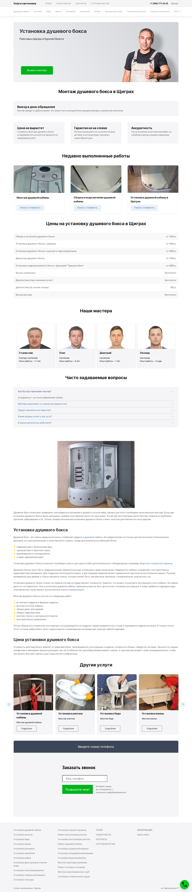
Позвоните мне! (77, 789)
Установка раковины (24, 848)
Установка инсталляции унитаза (74, 839)
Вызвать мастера (37, 70)
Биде (48, 11)
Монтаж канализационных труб (73, 872)
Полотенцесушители (136, 11)
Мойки (97, 11)
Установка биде (21, 839)
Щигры (174, 3)
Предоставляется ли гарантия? (34, 410)
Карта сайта (143, 834)
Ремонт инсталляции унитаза (72, 834)
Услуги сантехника (25, 3)
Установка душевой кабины (27, 830)
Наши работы (63, 4)
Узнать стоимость (30, 207)
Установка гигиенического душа (74, 876)
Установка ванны (22, 844)
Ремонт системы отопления (71, 867)
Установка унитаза (23, 834)
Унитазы (38, 11)
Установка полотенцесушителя (29, 870)
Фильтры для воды (114, 11)
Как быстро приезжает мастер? (34, 391)
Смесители (85, 11)
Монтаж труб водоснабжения (72, 862)
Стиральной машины (160, 11)
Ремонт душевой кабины (70, 844)
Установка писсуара (24, 879)
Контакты (81, 4)
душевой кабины (94, 537)
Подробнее (26, 728)
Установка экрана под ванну (72, 830)
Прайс (48, 4)
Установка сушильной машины (73, 848)
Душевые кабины (22, 11)
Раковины (70, 11)
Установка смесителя (24, 853)
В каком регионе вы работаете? (35, 422)
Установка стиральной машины (29, 875)
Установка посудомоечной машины (75, 853)
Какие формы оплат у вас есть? (35, 416)
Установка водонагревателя (72, 858)
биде (142, 563)
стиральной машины (161, 563)
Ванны (59, 11)
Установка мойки (22, 858)
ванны (58, 537)
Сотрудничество (100, 4)
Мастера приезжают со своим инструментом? (42, 404)
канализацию (76, 589)
